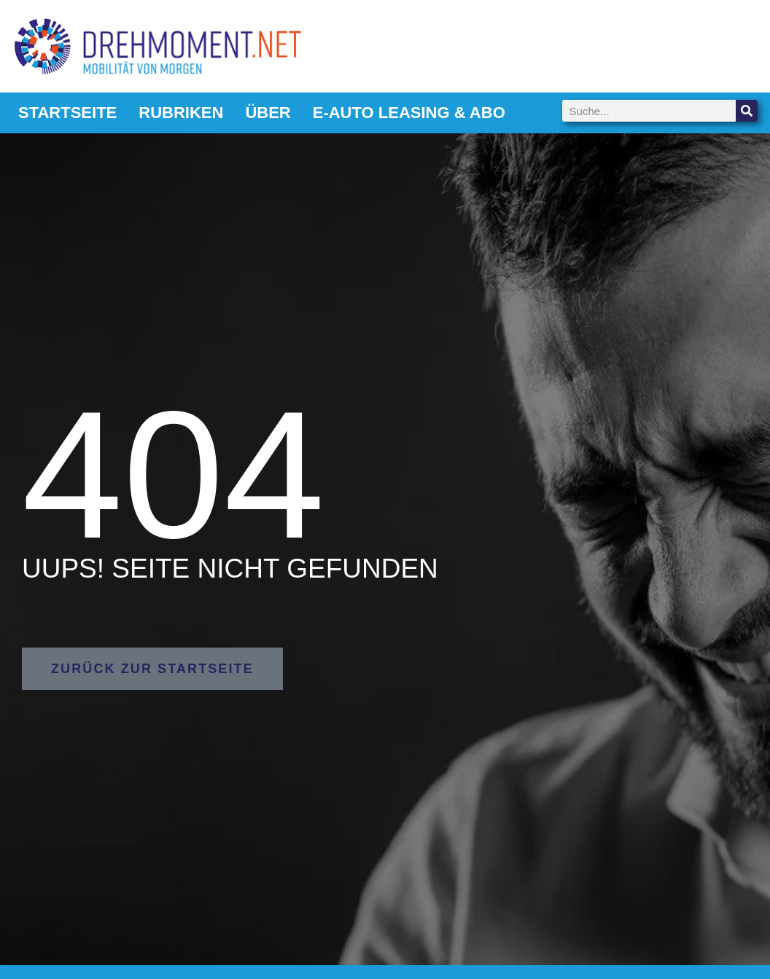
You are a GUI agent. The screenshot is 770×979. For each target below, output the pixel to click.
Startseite (67, 112)
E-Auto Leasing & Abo (409, 112)
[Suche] (747, 111)
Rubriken (181, 112)
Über (267, 112)
